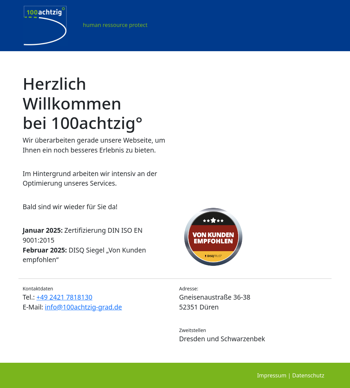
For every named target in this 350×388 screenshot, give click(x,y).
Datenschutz (308, 375)
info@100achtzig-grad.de (83, 307)
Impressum (271, 375)
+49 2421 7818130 (65, 297)
